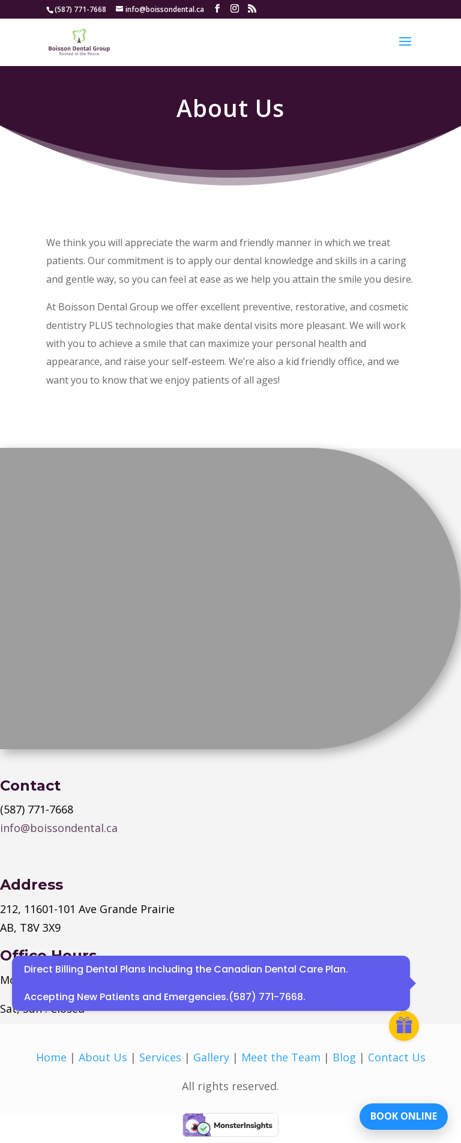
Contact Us (397, 1057)
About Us (103, 1057)
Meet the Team (281, 1057)
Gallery (211, 1057)
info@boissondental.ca (59, 828)
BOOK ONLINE (403, 1116)
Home (51, 1057)
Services (160, 1057)
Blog (344, 1057)
